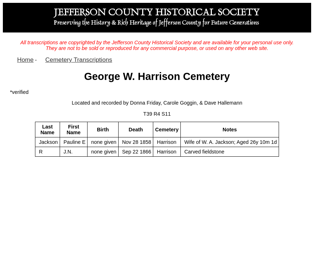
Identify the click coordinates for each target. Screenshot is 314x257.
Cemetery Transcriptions (78, 59)
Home (25, 59)
